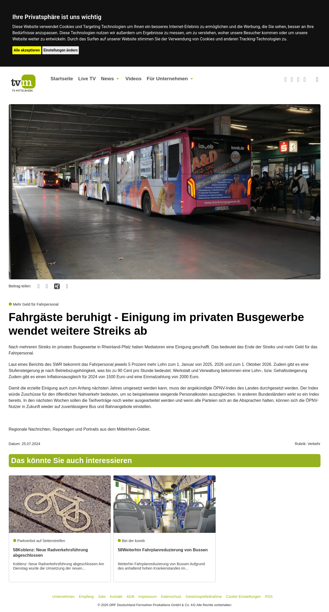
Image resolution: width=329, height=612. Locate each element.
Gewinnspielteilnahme (204, 597)
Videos (133, 78)
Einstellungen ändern (61, 50)
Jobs (102, 597)
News (107, 78)
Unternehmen (63, 597)
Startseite (61, 78)
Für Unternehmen (167, 78)
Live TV (87, 78)
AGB (130, 597)
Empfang (86, 597)
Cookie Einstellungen (243, 597)
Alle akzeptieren (27, 50)
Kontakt (116, 597)
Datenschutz (171, 597)
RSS (269, 597)
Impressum (147, 597)
